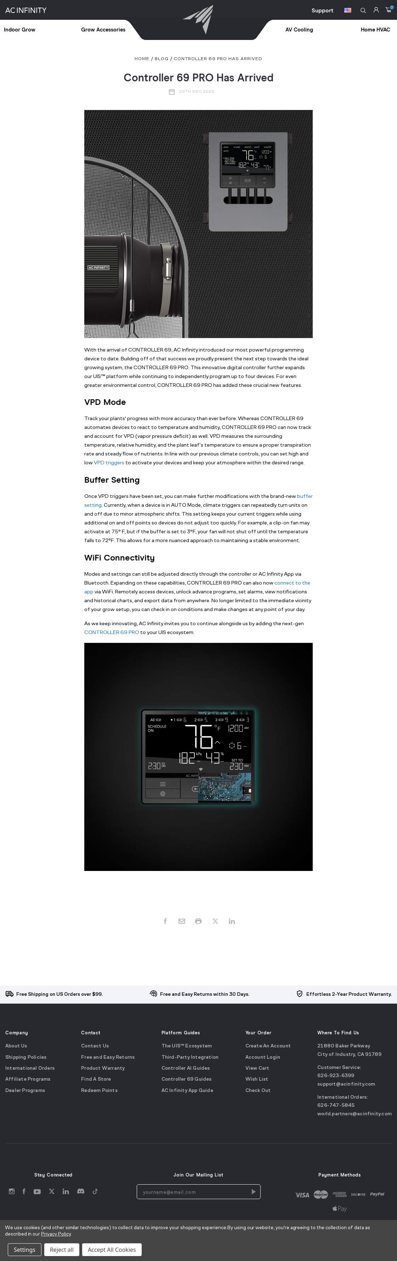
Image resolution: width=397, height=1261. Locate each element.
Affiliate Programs (28, 1079)
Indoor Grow (19, 30)
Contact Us (95, 1046)
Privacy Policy (55, 1234)
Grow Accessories (103, 30)
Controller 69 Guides (186, 1079)
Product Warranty (103, 1068)
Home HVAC (375, 30)
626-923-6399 (335, 1076)
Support (322, 10)
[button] (363, 10)
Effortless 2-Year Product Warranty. (349, 994)
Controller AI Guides (185, 1068)
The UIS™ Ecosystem (186, 1046)
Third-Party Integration (190, 1057)
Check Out (258, 1090)
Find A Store (96, 1079)
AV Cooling (299, 30)
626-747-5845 (336, 1105)
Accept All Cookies (112, 1250)
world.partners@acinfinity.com (354, 1114)
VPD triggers (109, 463)
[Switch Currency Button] (347, 11)
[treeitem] (42, 30)
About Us (16, 1046)
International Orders (30, 1068)
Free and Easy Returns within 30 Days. (204, 994)
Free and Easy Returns (108, 1057)
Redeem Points (99, 1090)
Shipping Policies (25, 1057)
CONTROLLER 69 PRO (111, 632)
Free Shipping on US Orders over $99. (59, 994)
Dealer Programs (25, 1090)
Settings (24, 1250)
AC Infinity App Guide (187, 1090)
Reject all (62, 1250)
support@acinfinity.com (346, 1084)
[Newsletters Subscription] (253, 1192)
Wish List (256, 1079)
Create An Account (268, 1046)
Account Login (262, 1057)
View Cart (257, 1068)
